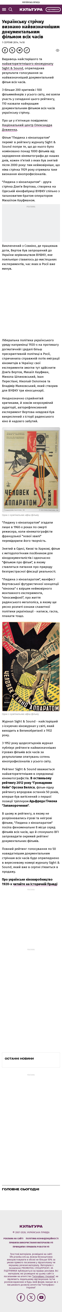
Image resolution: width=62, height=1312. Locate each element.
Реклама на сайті (13, 1238)
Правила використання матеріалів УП (31, 1242)
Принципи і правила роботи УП (31, 1246)
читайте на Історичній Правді (35, 884)
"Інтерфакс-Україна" (43, 1276)
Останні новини (19, 1058)
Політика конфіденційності (42, 1238)
